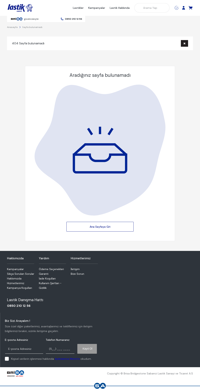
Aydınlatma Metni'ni (67, 359)
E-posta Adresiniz (16, 340)
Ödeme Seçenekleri (51, 269)
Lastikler (78, 8)
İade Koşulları (47, 278)
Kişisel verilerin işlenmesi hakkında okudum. (51, 359)
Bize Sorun (77, 274)
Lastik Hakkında (120, 8)
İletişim (75, 269)
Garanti (43, 274)
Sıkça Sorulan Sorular (20, 274)
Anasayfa (12, 27)
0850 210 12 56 (73, 19)
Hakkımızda (14, 278)
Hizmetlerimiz (15, 283)
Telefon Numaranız (58, 340)
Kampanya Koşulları (19, 288)
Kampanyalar (96, 8)
